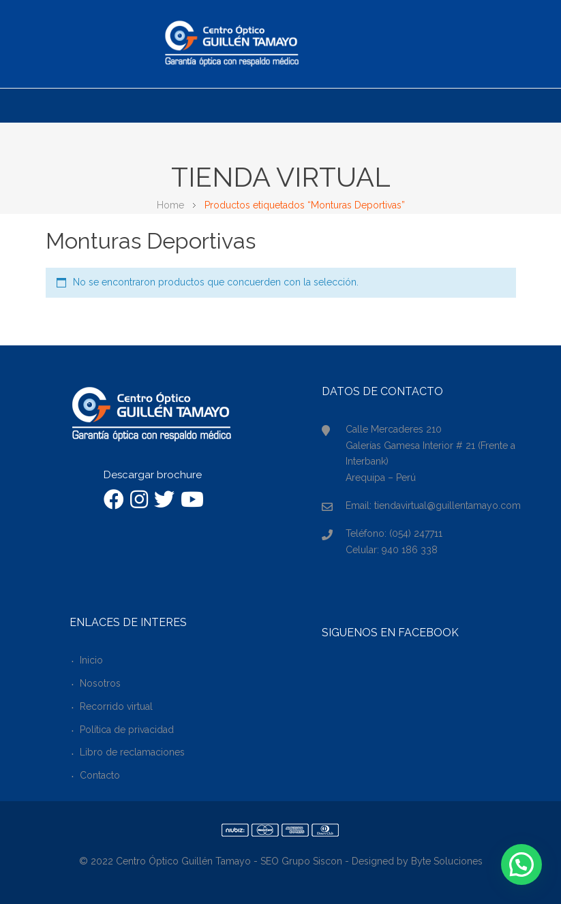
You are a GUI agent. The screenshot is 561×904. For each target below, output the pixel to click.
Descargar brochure (153, 475)
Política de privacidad (127, 729)
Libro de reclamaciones (132, 752)
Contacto (100, 775)
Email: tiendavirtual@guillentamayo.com (433, 505)
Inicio (91, 660)
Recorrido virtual (116, 706)
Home (170, 205)
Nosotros (100, 683)
